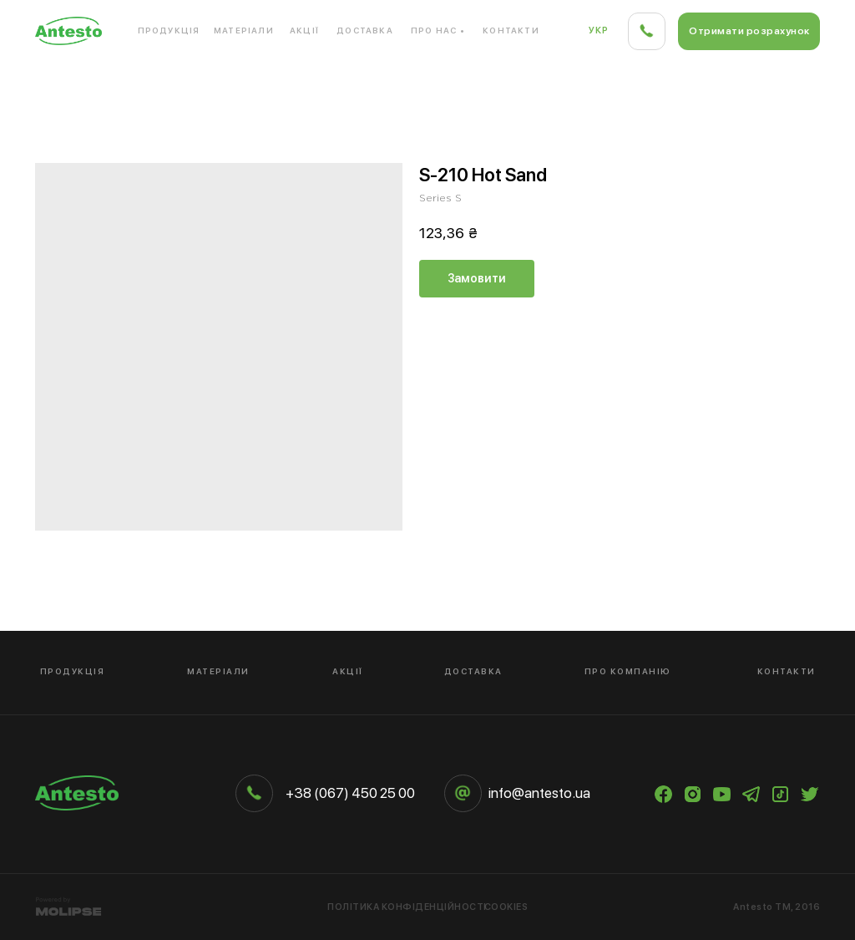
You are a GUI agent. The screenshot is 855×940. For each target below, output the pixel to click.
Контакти (511, 30)
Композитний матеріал (404, 83)
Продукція (169, 30)
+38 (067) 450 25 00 (350, 793)
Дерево (795, 83)
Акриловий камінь (89, 83)
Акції (304, 30)
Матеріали (244, 30)
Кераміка (699, 83)
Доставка (364, 30)
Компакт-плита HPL (571, 83)
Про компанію (627, 671)
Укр (599, 30)
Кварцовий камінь (239, 83)
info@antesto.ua (539, 793)
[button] (749, 31)
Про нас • (438, 30)
